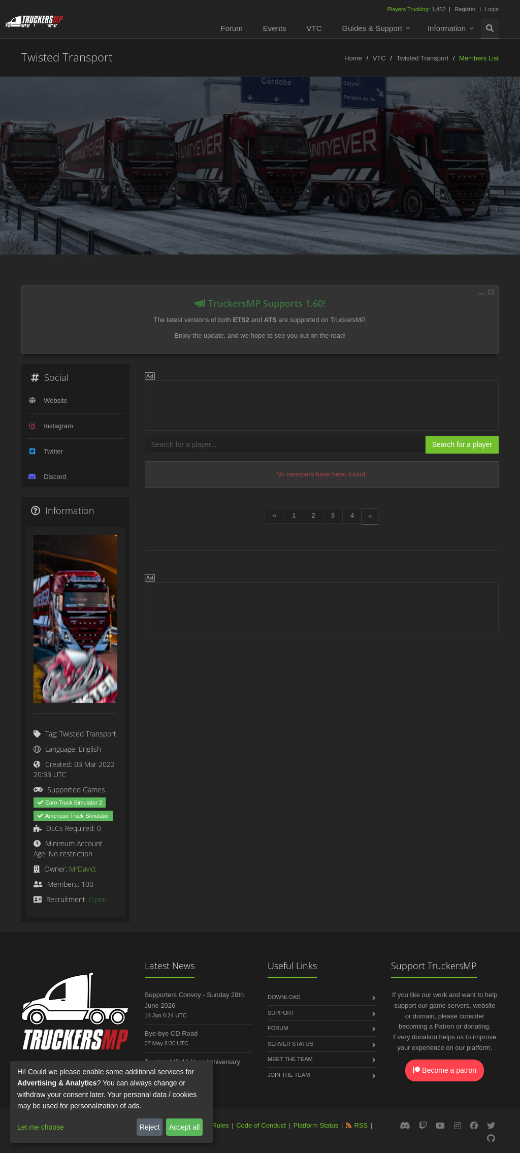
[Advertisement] (322, 404)
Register (464, 9)
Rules (220, 1125)
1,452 (417, 9)
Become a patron (444, 1070)
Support (281, 1013)
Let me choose (40, 1127)
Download (284, 997)
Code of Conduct (261, 1125)
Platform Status (315, 1125)
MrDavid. (82, 869)
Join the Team (289, 1075)
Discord (55, 477)
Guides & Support (372, 28)
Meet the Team (290, 1059)
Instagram (58, 426)
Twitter (53, 451)
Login (492, 9)
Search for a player (462, 444)
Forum (231, 28)
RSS (361, 1125)
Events (274, 28)
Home (353, 58)
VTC (314, 28)
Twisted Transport (423, 58)
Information (447, 28)
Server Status (290, 1044)
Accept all (184, 1127)
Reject (150, 1127)
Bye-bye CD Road (171, 1033)
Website (56, 400)
